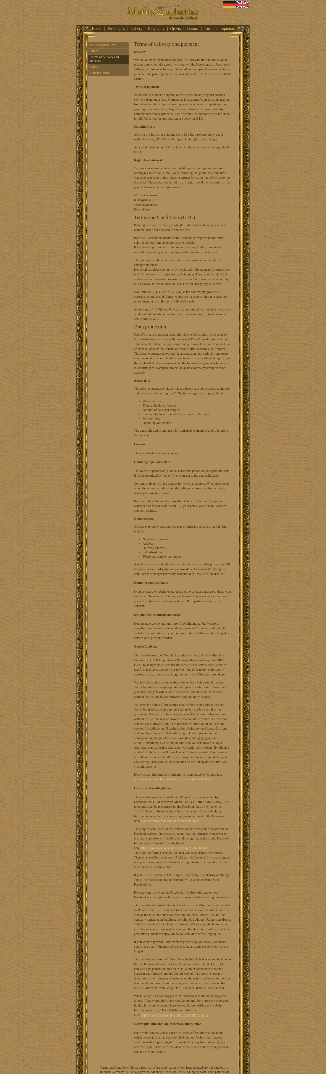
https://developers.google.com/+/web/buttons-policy (174, 1015)
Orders (175, 28)
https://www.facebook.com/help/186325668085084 (173, 848)
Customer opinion (219, 28)
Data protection (100, 72)
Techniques (116, 28)
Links (94, 66)
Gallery (136, 28)
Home (97, 28)
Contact (193, 28)
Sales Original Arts (102, 45)
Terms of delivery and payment (104, 58)
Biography (156, 28)
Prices (94, 51)
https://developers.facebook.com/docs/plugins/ (170, 821)
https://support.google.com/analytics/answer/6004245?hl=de (173, 779)
